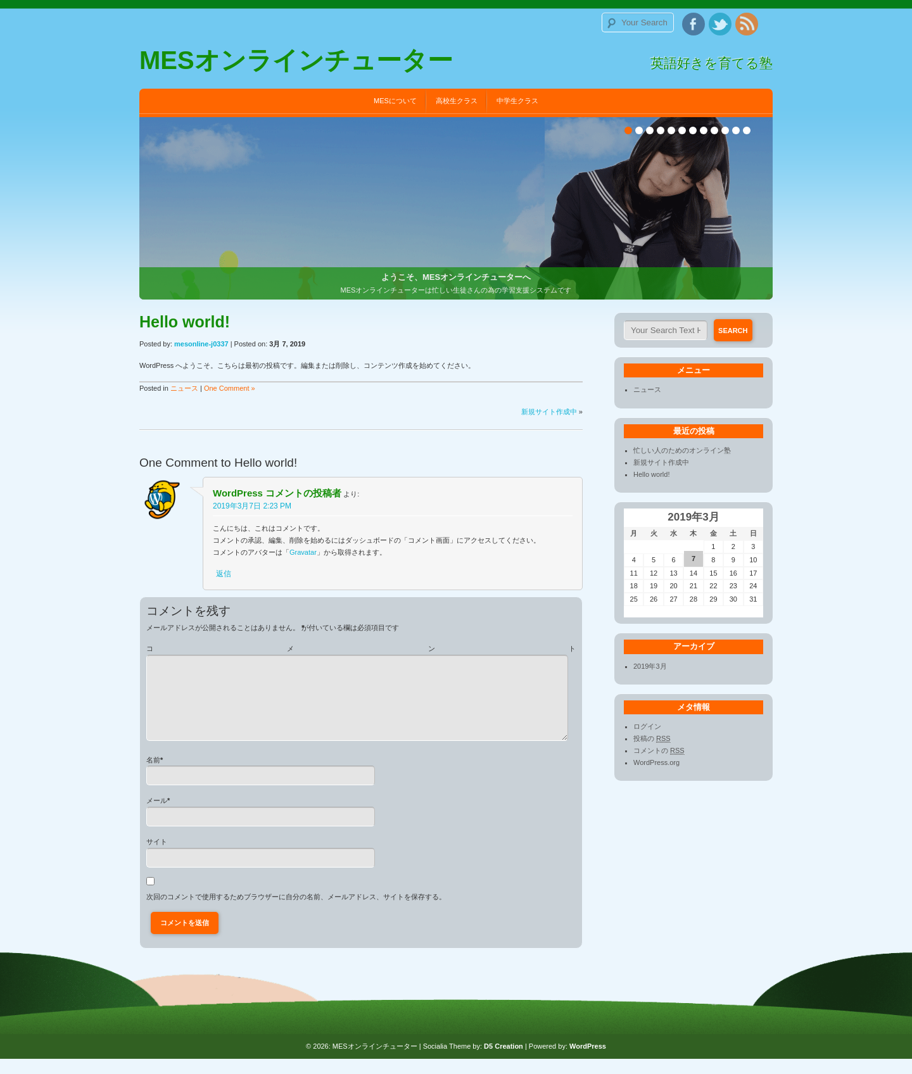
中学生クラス (517, 100)
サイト (156, 857)
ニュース (184, 388)
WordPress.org (656, 762)
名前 (153, 775)
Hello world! (265, 462)
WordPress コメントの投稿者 (277, 493)
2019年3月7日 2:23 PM (252, 506)
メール (156, 815)
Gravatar (303, 552)
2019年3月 (650, 666)
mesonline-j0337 (201, 344)
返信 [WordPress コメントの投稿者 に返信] (223, 573)
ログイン (647, 726)
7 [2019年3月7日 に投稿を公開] (693, 558)
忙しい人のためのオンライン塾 (682, 450)
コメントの (659, 751)
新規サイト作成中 (549, 411)
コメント (361, 648)
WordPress (587, 1061)
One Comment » (229, 388)
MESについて (395, 100)
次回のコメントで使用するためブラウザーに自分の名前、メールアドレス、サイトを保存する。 (296, 912)
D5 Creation (503, 1061)
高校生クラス (457, 100)
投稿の (652, 739)
